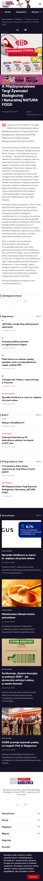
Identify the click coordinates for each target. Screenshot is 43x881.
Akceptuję (33, 877)
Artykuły (18, 19)
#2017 (29, 112)
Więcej (38, 316)
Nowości (35, 12)
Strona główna (7, 19)
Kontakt (6, 847)
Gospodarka (21, 12)
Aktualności (9, 394)
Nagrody (6, 840)
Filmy (4, 419)
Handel (8, 12)
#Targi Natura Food (34, 115)
